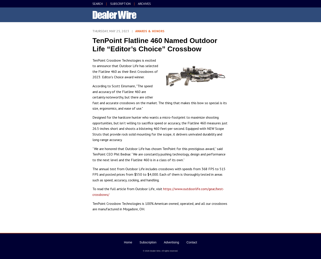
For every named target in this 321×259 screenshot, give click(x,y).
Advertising (171, 242)
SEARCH (97, 4)
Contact (191, 242)
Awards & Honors (150, 31)
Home (128, 242)
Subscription (148, 242)
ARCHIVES (144, 4)
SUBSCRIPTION (120, 4)
